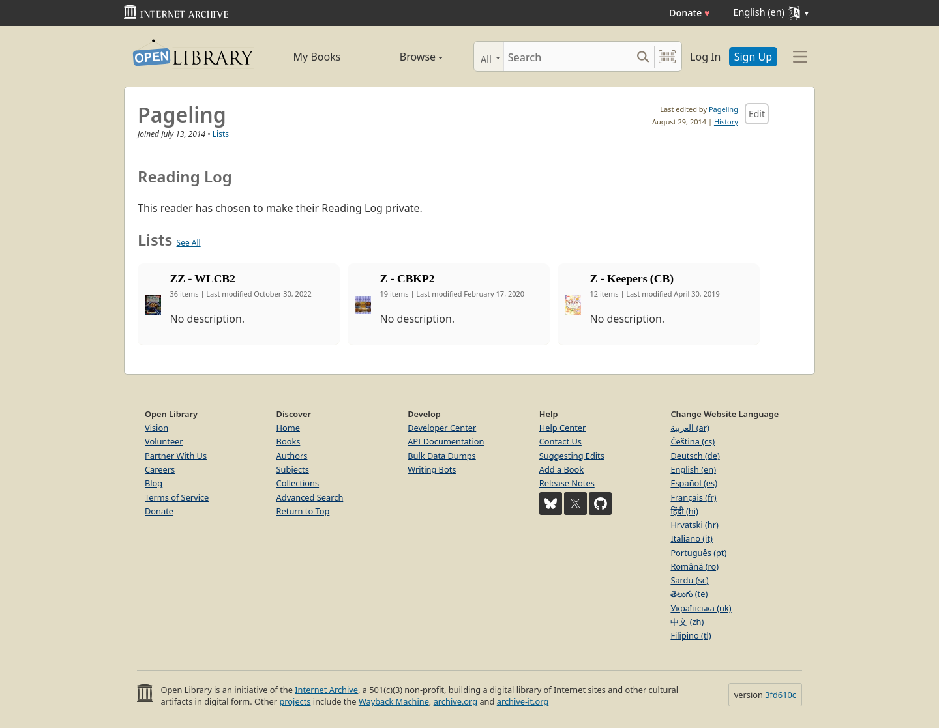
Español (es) (693, 483)
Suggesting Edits (571, 455)
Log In (705, 57)
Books (288, 441)
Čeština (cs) (692, 441)
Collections (298, 483)
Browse (406, 57)
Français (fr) (693, 497)
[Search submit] (642, 56)
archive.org (455, 701)
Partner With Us (176, 455)
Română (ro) (694, 566)
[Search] (567, 56)
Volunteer (164, 441)
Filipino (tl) (690, 635)
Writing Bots (432, 469)
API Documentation (446, 441)
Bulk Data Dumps (442, 455)
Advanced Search (310, 497)
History (726, 121)
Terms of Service (177, 497)
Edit (757, 114)
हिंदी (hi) (684, 511)
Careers (160, 469)
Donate (689, 13)
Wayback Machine (394, 701)
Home (288, 427)
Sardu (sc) (689, 580)
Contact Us (560, 441)
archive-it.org (523, 701)
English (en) (693, 469)
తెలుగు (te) (689, 594)
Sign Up (753, 57)
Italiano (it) (691, 538)
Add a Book (561, 469)
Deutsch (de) (694, 455)
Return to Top (303, 511)
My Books (317, 57)
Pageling (723, 109)
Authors (292, 455)
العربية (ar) (689, 427)
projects (294, 701)
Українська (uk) (700, 608)
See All (189, 242)
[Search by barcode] (667, 56)
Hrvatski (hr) (694, 525)
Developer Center (442, 427)
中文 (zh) (687, 622)
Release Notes (567, 483)
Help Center (562, 427)
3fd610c (780, 695)
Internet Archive (326, 689)
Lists (221, 133)
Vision (156, 427)
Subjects (292, 469)
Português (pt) (698, 553)
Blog (153, 483)
